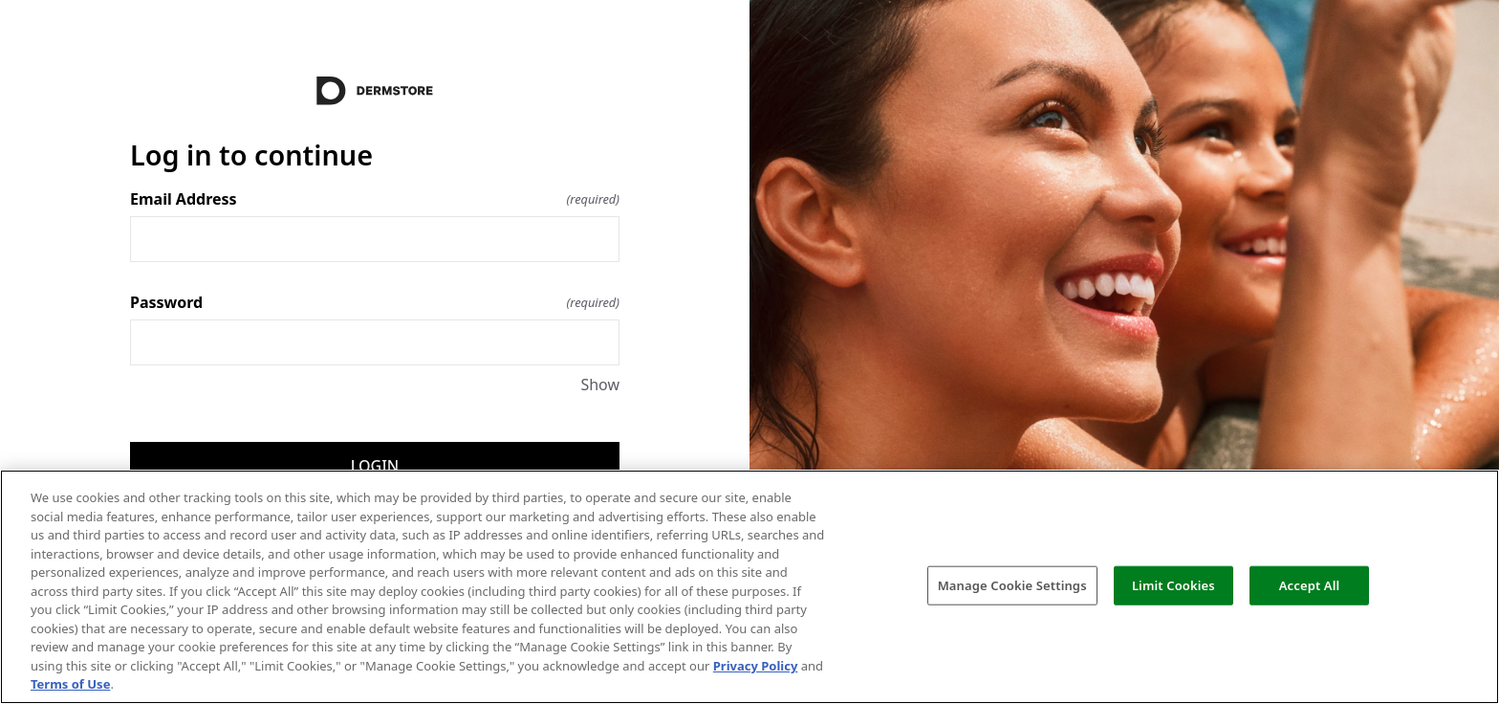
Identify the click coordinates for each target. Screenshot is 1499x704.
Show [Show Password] (599, 384)
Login (375, 465)
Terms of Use (70, 684)
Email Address (374, 199)
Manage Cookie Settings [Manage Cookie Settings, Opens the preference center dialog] (1012, 584)
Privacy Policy (755, 665)
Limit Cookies (1173, 584)
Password (374, 302)
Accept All (1309, 584)
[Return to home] (374, 91)
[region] (749, 587)
